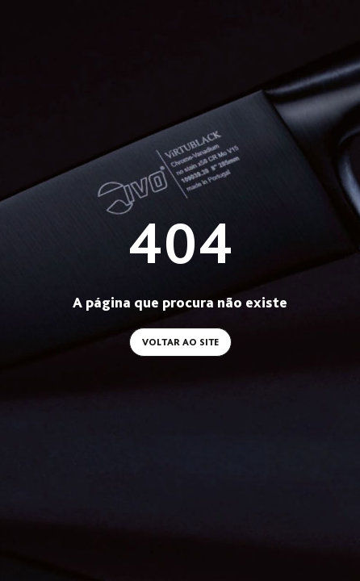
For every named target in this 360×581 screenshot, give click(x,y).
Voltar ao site (180, 342)
